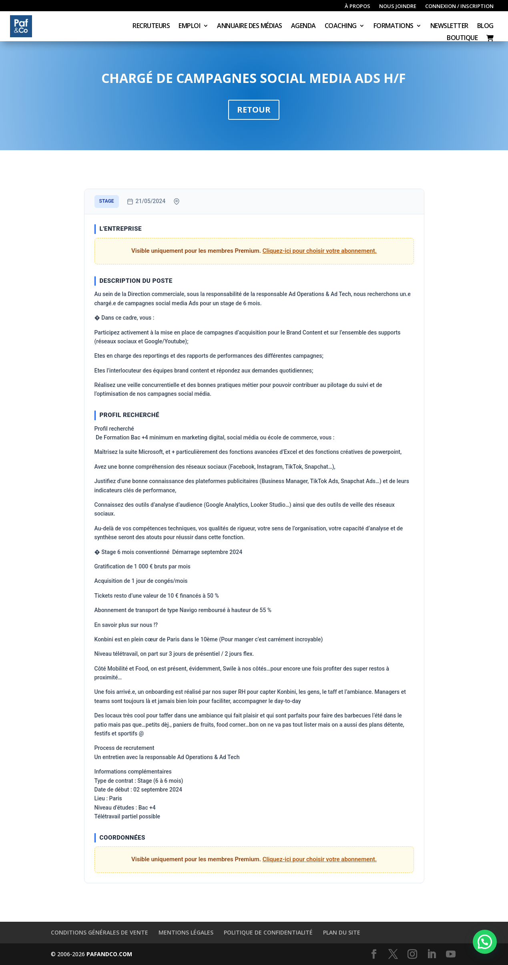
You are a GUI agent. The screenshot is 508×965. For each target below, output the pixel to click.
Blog (485, 26)
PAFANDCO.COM (109, 954)
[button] (485, 942)
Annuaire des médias (249, 26)
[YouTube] (451, 954)
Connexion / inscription (459, 6)
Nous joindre (397, 6)
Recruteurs (151, 26)
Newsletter (449, 26)
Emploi (189, 26)
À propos (357, 6)
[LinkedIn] (431, 954)
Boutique (462, 38)
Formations (393, 26)
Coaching (341, 26)
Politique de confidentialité (268, 932)
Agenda (303, 26)
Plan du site (341, 932)
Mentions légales (186, 932)
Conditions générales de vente (99, 932)
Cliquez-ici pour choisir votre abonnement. (320, 250)
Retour (254, 109)
